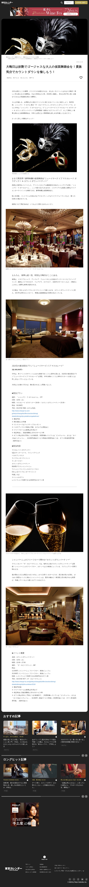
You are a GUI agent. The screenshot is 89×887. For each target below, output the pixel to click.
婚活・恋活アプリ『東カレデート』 (62, 868)
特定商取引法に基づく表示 (45, 872)
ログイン (68, 2)
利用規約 (41, 864)
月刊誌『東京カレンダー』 (60, 865)
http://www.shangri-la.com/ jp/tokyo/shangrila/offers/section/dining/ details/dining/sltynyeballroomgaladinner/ (25, 413)
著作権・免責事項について (45, 869)
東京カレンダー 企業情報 (31, 872)
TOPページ (28, 864)
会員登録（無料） (81, 2)
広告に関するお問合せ (30, 869)
